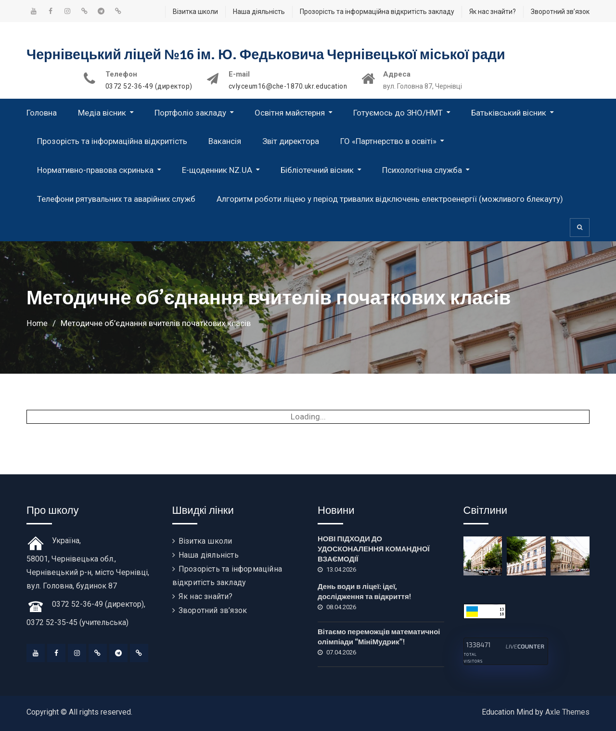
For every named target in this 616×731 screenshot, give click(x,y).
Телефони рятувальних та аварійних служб (116, 199)
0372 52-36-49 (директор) (148, 86)
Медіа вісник (102, 112)
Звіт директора (290, 141)
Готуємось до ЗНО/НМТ (398, 112)
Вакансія (224, 141)
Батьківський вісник (508, 112)
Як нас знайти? (492, 11)
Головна (41, 112)
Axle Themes (567, 712)
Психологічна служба (422, 170)
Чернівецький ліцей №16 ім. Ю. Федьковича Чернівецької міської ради (278, 55)
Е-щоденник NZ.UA (217, 170)
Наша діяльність (259, 11)
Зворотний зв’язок (560, 11)
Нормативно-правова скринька (95, 170)
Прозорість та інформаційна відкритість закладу (377, 11)
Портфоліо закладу (190, 112)
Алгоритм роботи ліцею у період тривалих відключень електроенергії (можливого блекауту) (390, 199)
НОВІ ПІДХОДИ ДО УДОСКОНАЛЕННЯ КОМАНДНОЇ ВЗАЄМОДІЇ (374, 549)
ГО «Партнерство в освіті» (388, 141)
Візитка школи (195, 11)
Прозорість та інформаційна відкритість (112, 141)
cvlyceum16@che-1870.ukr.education (290, 86)
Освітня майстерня (290, 112)
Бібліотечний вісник (317, 170)
